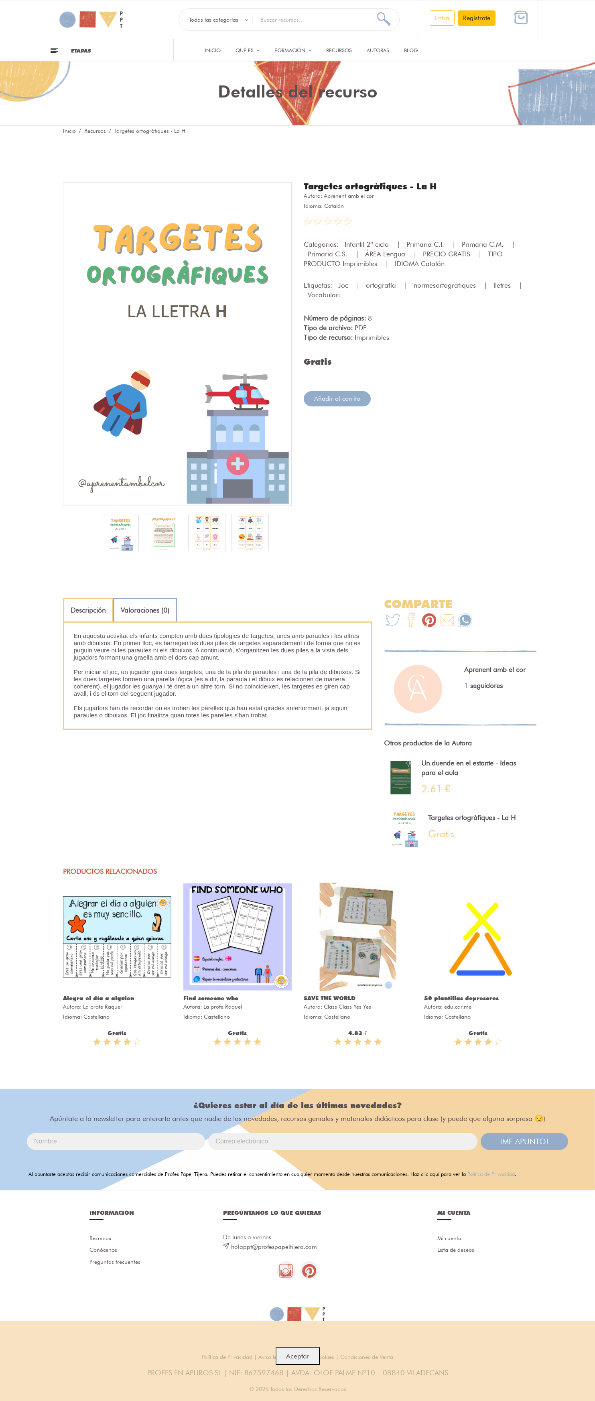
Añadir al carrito (337, 398)
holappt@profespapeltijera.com (274, 1247)
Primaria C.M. (484, 244)
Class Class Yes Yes (347, 1006)
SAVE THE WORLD (329, 998)
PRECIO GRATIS (447, 254)
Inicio (213, 50)
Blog (411, 50)
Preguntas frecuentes (116, 1264)
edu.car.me (457, 1006)
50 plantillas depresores (461, 998)
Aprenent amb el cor (349, 195)
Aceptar (297, 1356)
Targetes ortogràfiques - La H (374, 186)
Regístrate (476, 18)
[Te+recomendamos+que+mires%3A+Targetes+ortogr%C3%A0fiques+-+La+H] (411, 621)
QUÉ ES (248, 50)
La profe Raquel (102, 1006)
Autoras (378, 50)
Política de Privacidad (491, 1174)
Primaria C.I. (426, 244)
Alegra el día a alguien (98, 998)
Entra (442, 18)
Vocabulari (324, 294)
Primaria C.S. (328, 254)
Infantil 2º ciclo (368, 244)
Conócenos (104, 1251)
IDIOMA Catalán (420, 263)
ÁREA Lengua (386, 254)
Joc (344, 285)
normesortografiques (446, 285)
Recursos (339, 50)
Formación (292, 50)
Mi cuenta (450, 1238)
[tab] (88, 610)
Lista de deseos (457, 1251)
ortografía (382, 285)
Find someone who (210, 998)
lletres (503, 285)
